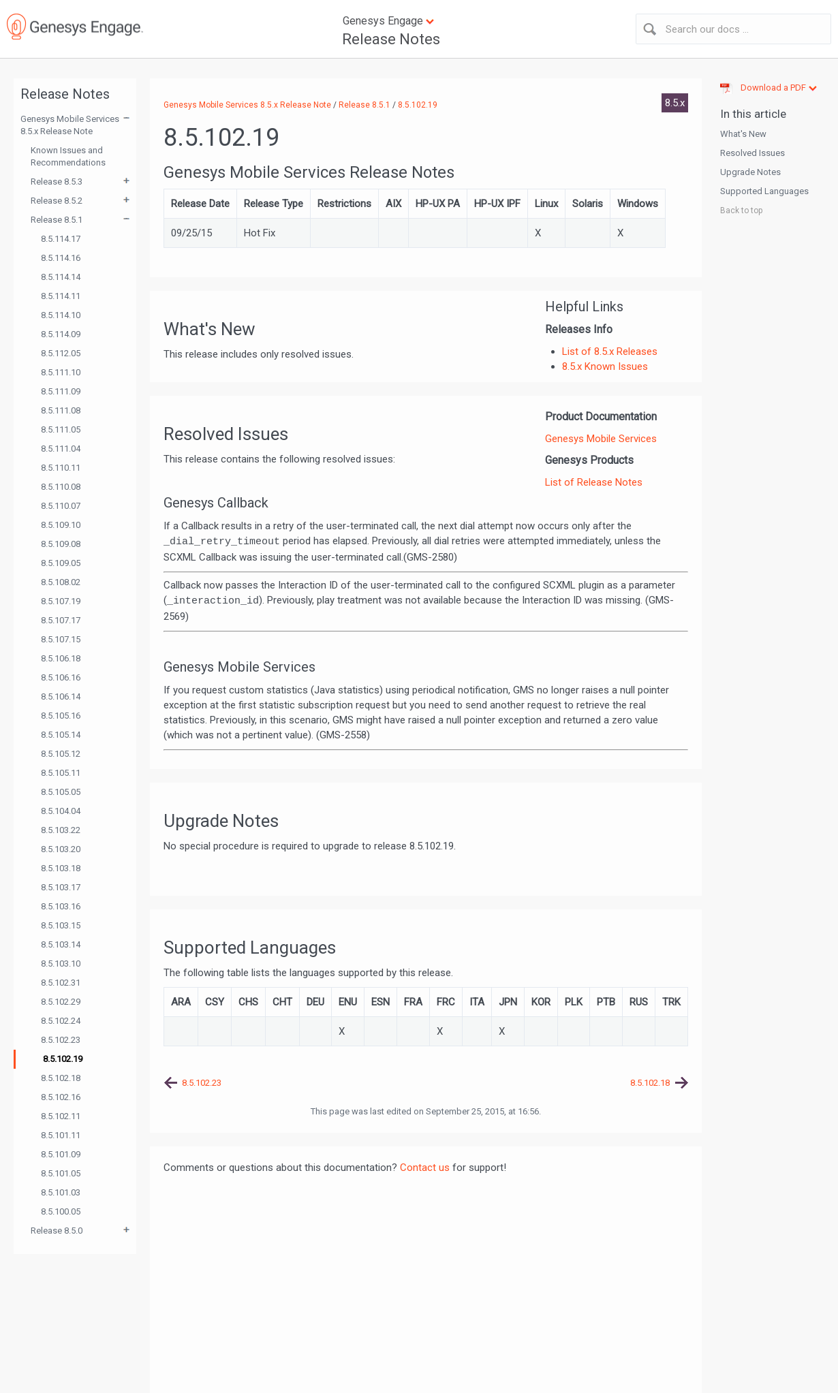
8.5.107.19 (60, 601)
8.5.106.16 (60, 677)
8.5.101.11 (60, 1135)
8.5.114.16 (60, 258)
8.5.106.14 (60, 696)
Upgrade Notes (750, 172)
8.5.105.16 (60, 715)
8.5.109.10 (60, 525)
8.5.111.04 (60, 448)
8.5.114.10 (60, 315)
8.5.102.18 (60, 1078)
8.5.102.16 (60, 1097)
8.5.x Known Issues (605, 366)
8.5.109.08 (60, 544)
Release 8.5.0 (56, 1230)
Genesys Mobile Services (601, 439)
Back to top (741, 210)
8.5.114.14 (60, 277)
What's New (743, 134)
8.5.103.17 (60, 887)
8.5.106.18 (60, 658)
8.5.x (675, 103)
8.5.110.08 (60, 487)
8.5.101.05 (60, 1173)
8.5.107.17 (60, 620)
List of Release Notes (593, 482)
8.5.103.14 (60, 944)
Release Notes (391, 39)
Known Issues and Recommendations (68, 156)
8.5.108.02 (60, 582)
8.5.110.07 (60, 506)
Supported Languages (764, 191)
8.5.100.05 (60, 1211)
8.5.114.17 (60, 239)
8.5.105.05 (60, 792)
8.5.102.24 (60, 1021)
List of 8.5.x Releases (609, 351)
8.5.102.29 (60, 1002)
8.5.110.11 (60, 468)
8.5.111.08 (60, 410)
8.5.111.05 (60, 429)
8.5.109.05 (60, 563)
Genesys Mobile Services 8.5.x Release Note (69, 125)
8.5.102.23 (60, 1040)
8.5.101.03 (60, 1192)
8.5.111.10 (60, 372)
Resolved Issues (752, 153)
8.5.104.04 (60, 811)
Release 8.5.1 (56, 220)
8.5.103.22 (60, 830)
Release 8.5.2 (56, 200)
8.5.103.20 (60, 849)
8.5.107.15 (60, 639)
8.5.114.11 (60, 296)
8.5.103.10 (60, 963)
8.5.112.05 (60, 353)
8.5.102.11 (60, 1116)
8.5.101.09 (60, 1154)
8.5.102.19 (62, 1059)
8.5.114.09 (60, 334)
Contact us (425, 1167)
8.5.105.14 (60, 735)
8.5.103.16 (60, 906)
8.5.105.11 (60, 773)
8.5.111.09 (60, 391)
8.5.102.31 (60, 982)
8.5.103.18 (60, 868)
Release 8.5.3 (56, 181)
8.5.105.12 (60, 754)
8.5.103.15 (60, 925)
